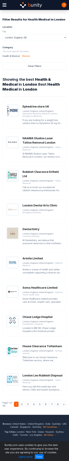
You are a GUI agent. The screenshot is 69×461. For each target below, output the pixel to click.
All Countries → (51, 427)
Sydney (60, 432)
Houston (50, 432)
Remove (26, 56)
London (21, 432)
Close (39, 456)
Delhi (15, 435)
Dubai (41, 432)
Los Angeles (36, 435)
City (4, 31)
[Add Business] (64, 4)
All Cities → (50, 435)
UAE (64, 423)
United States (19, 423)
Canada (14, 427)
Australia (56, 423)
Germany (36, 427)
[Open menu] (4, 5)
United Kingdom (36, 423)
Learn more (25, 456)
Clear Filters (34, 66)
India (48, 423)
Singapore (25, 427)
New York (31, 432)
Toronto (24, 435)
